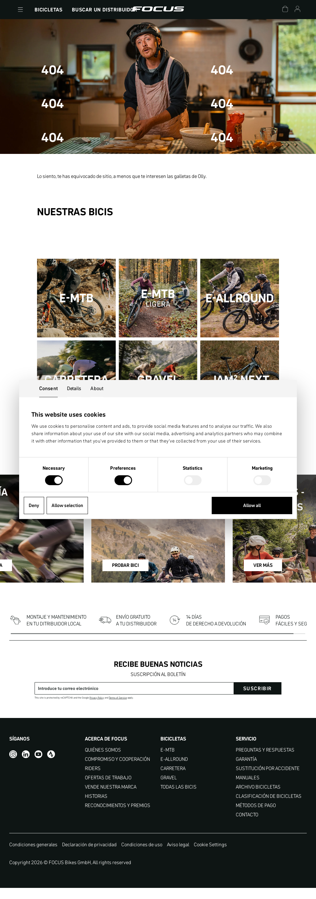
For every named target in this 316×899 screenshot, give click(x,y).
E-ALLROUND (174, 770)
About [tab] (96, 388)
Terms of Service (118, 708)
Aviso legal (178, 855)
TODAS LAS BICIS (178, 797)
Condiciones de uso (141, 855)
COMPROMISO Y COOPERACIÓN (117, 770)
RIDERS (93, 779)
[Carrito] (285, 9)
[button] (20, 9)
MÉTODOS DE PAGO (256, 816)
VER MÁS (249, 579)
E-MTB (167, 760)
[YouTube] (38, 765)
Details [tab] (74, 388)
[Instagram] (13, 765)
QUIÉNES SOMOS (103, 760)
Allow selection (67, 505)
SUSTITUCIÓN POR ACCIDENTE (268, 779)
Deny (34, 505)
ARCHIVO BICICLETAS (258, 797)
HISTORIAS (96, 807)
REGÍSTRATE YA (40, 579)
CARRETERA (172, 779)
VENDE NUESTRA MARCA (110, 797)
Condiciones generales (33, 855)
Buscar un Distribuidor (104, 9)
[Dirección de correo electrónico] (134, 699)
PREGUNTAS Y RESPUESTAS (265, 760)
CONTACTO (247, 825)
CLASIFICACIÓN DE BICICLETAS (268, 807)
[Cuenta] (297, 9)
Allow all (252, 505)
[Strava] (51, 765)
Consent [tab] (48, 388)
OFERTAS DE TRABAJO (108, 788)
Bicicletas (49, 9)
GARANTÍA (246, 770)
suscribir (257, 699)
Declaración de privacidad (89, 855)
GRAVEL (168, 788)
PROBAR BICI (145, 579)
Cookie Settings (210, 855)
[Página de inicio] (158, 9)
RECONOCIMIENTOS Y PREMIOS (117, 816)
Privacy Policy (96, 708)
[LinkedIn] (26, 765)
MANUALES (248, 788)
